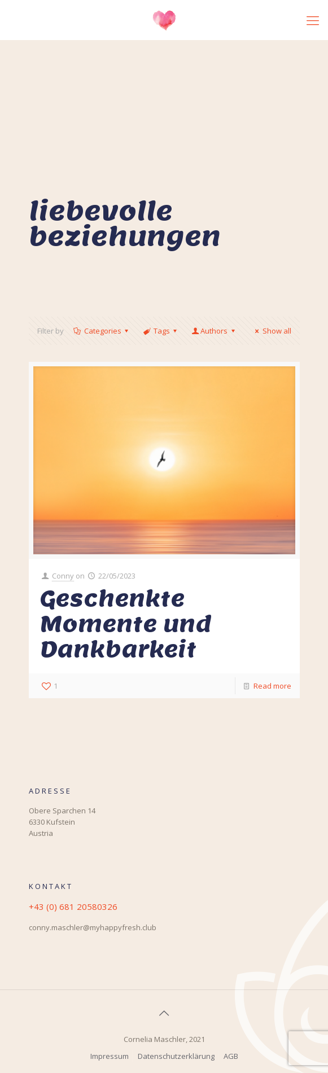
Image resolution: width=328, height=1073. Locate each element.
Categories (102, 331)
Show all (271, 331)
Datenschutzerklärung (176, 1056)
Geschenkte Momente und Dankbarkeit (126, 623)
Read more (272, 686)
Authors (214, 331)
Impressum (109, 1056)
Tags (161, 331)
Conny (63, 576)
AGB (231, 1056)
